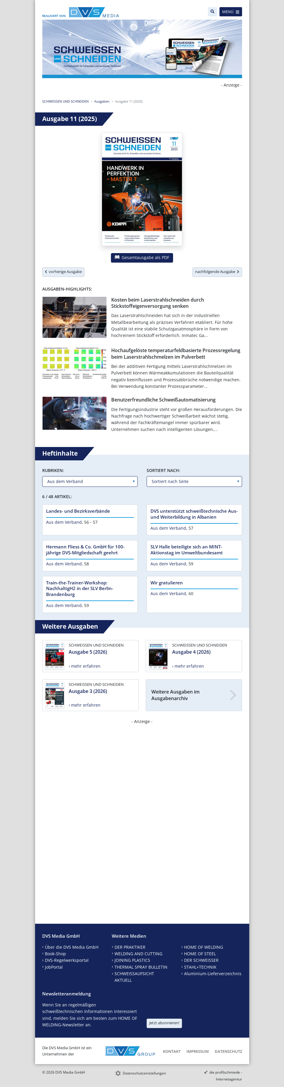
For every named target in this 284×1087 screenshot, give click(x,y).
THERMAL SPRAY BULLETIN (140, 967)
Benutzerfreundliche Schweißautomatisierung (163, 399)
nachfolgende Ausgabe (217, 271)
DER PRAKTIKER (129, 947)
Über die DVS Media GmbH (71, 947)
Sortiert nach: (163, 470)
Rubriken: (53, 470)
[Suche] (212, 11)
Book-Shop (55, 953)
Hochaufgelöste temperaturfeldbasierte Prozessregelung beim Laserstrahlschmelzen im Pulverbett (175, 353)
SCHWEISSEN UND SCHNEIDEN (65, 101)
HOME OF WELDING (203, 947)
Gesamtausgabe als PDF (142, 257)
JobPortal (54, 967)
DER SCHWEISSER (201, 960)
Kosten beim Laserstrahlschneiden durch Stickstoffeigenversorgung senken (157, 303)
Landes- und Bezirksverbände (78, 511)
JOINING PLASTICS (132, 960)
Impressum (197, 1051)
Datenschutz (228, 1051)
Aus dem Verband (64, 522)
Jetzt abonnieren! (164, 1022)
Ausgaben (101, 101)
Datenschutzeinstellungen (144, 1073)
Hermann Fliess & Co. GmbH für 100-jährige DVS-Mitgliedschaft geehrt (85, 550)
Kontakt (172, 1051)
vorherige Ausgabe (63, 271)
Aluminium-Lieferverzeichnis (212, 973)
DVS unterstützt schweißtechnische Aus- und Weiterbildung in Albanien (194, 514)
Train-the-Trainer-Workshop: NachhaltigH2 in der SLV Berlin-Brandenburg (79, 588)
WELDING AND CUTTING (138, 953)
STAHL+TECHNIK (200, 967)
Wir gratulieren (166, 583)
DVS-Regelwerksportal (67, 960)
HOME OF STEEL (200, 953)
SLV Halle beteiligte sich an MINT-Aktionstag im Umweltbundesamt (186, 550)
